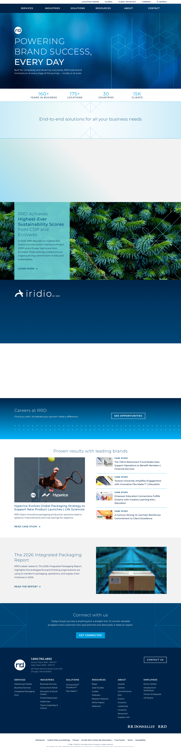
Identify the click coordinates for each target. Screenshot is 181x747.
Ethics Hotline (150, 665)
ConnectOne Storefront (72, 666)
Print (16, 676)
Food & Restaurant (48, 679)
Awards (121, 665)
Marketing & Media (23, 665)
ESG (120, 676)
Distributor (40, 718)
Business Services (22, 668)
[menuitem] (27, 9)
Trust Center (119, 718)
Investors (122, 683)
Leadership (123, 687)
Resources (99, 661)
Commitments (124, 672)
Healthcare (45, 682)
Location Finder (90, 2)
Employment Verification (150, 669)
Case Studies (98, 668)
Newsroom (123, 694)
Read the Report (26, 573)
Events (121, 680)
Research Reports (100, 680)
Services (19, 661)
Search (162, 2)
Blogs (94, 665)
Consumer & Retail (48, 668)
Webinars (96, 687)
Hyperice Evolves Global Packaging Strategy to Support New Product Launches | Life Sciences (49, 462)
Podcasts (96, 676)
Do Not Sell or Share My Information (96, 718)
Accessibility (140, 718)
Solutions (72, 661)
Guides (95, 672)
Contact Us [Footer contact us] (155, 640)
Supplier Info (124, 698)
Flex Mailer (71, 672)
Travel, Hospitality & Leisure (49, 687)
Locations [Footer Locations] (122, 691)
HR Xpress (148, 679)
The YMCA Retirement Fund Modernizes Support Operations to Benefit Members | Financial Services (138, 465)
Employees (150, 661)
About (122, 661)
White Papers (98, 683)
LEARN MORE (26, 268)
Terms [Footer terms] (130, 718)
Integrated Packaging (24, 672)
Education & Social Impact (48, 673)
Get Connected (90, 616)
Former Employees (152, 675)
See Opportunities (128, 415)
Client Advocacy (127, 2)
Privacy (76, 718)
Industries (47, 661)
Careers (146, 2)
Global (109, 2)
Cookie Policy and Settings (58, 718)
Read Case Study (27, 481)
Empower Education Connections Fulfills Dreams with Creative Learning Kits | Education (137, 499)
